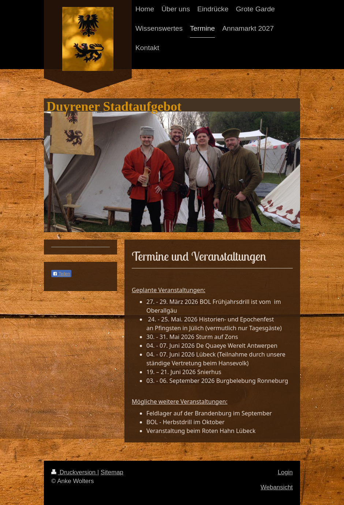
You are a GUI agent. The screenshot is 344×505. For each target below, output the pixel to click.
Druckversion (74, 472)
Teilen (61, 273)
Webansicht (277, 487)
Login (285, 472)
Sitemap (112, 472)
